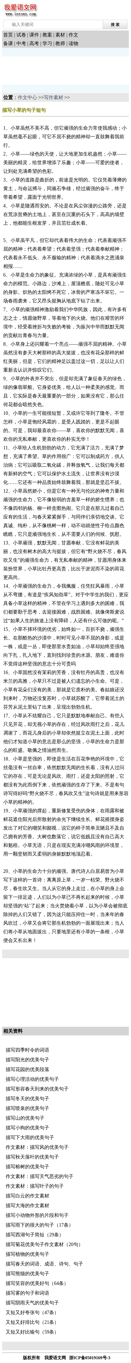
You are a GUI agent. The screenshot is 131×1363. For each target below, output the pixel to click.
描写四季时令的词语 (27, 1050)
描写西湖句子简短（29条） (35, 1234)
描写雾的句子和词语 (27, 1293)
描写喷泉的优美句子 (27, 1108)
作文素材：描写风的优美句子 (37, 1147)
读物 (73, 43)
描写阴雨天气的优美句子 (32, 1302)
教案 (47, 35)
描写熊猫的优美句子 (27, 1273)
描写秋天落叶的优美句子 (32, 1157)
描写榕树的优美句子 (27, 1166)
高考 (34, 43)
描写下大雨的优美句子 (30, 1137)
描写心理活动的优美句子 (32, 1079)
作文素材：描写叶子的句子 (35, 1186)
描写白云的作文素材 (27, 1196)
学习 (47, 43)
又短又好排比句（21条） (32, 1322)
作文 (73, 35)
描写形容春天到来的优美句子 (37, 1089)
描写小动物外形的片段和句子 (37, 1215)
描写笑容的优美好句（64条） (37, 1283)
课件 (34, 35)
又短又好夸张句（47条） (32, 1312)
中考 (21, 43)
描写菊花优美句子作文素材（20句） (44, 1244)
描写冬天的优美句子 (27, 1098)
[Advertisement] (45, 69)
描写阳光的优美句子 (27, 1059)
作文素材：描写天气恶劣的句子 (39, 1176)
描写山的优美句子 (25, 1118)
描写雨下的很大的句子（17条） (39, 1225)
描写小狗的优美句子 (27, 1127)
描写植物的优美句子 (27, 1254)
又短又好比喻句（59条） (32, 1332)
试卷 (21, 35)
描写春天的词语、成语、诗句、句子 (44, 1264)
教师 (60, 43)
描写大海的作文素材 (27, 1205)
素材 (60, 35)
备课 (8, 43)
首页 (8, 35)
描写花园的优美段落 (27, 1069)
